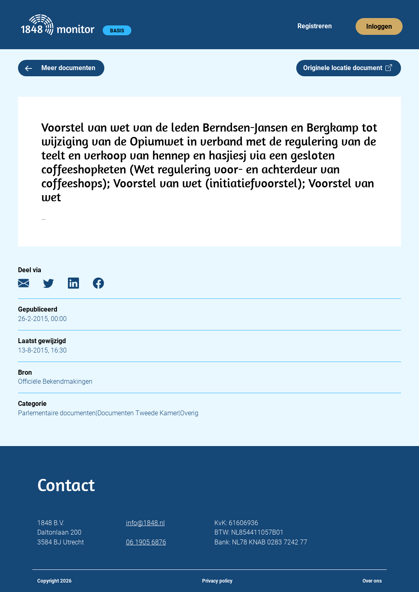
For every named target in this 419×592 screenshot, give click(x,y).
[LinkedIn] (79, 285)
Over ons (372, 581)
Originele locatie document (347, 68)
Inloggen (379, 26)
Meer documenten (60, 68)
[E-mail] (29, 285)
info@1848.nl (145, 523)
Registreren (314, 26)
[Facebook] (104, 285)
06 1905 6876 (146, 542)
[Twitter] (54, 285)
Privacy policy (217, 581)
